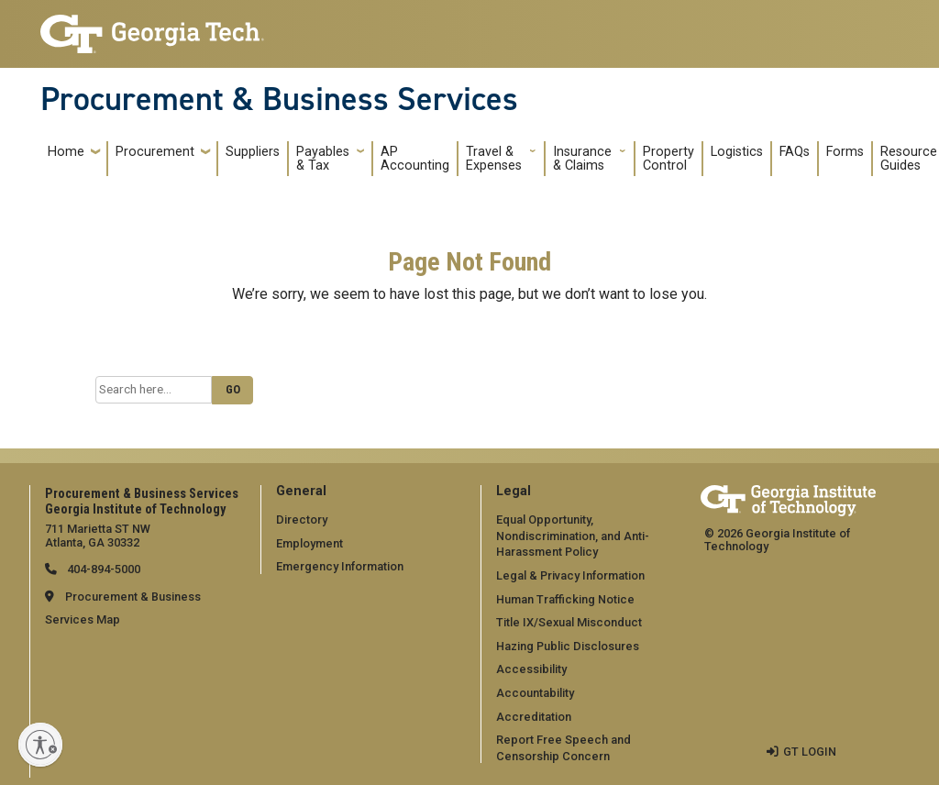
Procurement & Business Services (279, 99)
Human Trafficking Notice (565, 599)
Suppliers (253, 152)
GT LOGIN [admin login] (809, 751)
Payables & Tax (322, 159)
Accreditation (533, 717)
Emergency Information (339, 566)
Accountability (535, 693)
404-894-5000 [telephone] (102, 569)
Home (66, 152)
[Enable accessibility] (40, 745)
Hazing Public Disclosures (567, 646)
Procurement (155, 152)
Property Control (668, 159)
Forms (845, 152)
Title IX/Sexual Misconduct (569, 622)
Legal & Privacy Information (570, 575)
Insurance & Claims (582, 159)
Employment (309, 543)
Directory (301, 519)
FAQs (794, 152)
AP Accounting (415, 159)
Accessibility (531, 669)
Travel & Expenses (494, 159)
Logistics (737, 152)
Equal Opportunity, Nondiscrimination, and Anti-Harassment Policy (572, 535)
